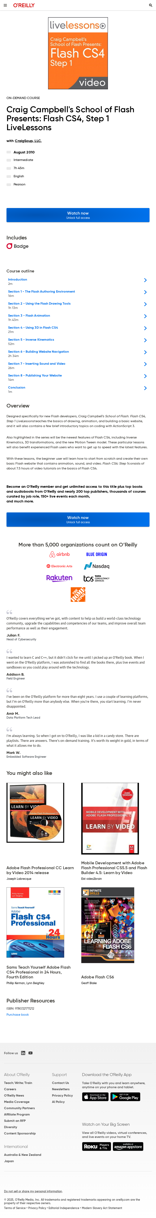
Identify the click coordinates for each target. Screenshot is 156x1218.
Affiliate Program (17, 1114)
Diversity (10, 1127)
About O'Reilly (17, 1074)
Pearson (20, 184)
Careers (10, 1089)
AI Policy (58, 1102)
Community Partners (19, 1108)
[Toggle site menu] (5, 5)
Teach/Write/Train (18, 1083)
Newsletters (60, 1089)
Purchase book (17, 1014)
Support (59, 1074)
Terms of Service (15, 1208)
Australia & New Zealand (22, 1155)
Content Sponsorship (20, 1133)
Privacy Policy (62, 1095)
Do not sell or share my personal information (33, 1191)
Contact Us (60, 1083)
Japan (9, 1161)
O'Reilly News (14, 1095)
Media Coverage (16, 1102)
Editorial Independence (64, 1208)
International (16, 1146)
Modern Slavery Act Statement (102, 1208)
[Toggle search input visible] (151, 5)
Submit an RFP (15, 1121)
